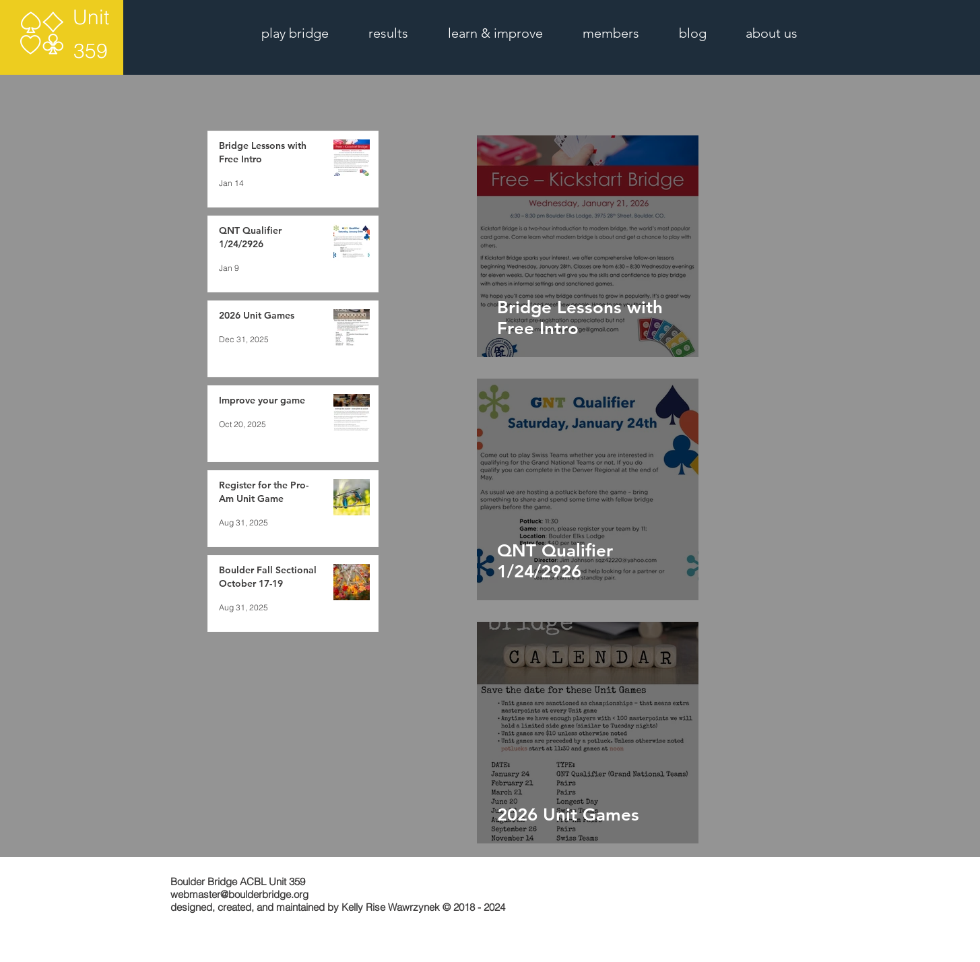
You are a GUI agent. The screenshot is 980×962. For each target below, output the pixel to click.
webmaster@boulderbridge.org (239, 894)
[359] (90, 51)
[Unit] (90, 17)
